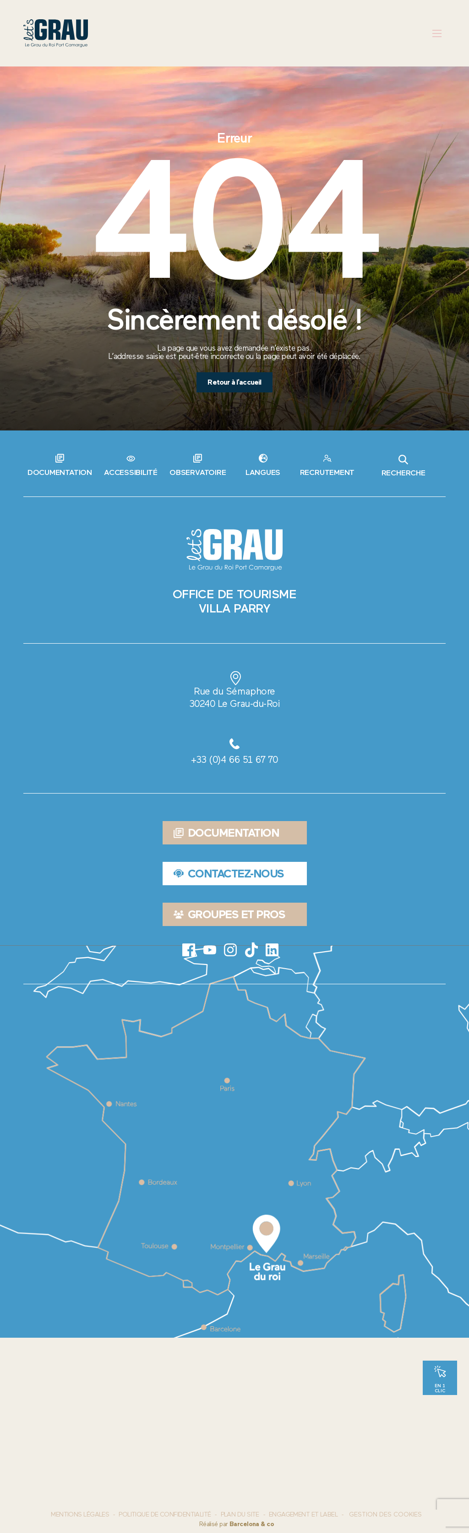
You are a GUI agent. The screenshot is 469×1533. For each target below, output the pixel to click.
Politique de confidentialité (165, 1514)
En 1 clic (440, 1388)
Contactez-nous (229, 873)
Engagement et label (303, 1514)
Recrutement (327, 472)
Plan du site (240, 1514)
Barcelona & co (251, 1524)
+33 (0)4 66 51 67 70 (234, 759)
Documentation (59, 472)
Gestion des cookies (385, 1514)
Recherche (403, 466)
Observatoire (197, 472)
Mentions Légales (80, 1514)
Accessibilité (131, 472)
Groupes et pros (229, 914)
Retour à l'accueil (234, 382)
